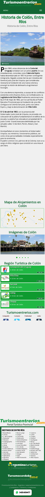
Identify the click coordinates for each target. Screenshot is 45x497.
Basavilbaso (7, 433)
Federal (33, 438)
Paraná (33, 447)
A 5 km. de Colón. (22, 285)
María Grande (35, 445)
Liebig (5, 445)
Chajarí (19, 435)
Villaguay (6, 459)
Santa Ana (34, 452)
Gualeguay (34, 440)
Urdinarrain (34, 454)
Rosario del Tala (36, 450)
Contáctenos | (15, 487)
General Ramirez (22, 440)
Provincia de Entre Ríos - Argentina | (14, 485)
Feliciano (6, 440)
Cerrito (5, 435)
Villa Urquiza (34, 457)
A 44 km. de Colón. (22, 268)
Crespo (33, 436)
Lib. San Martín (35, 443)
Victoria (33, 456)
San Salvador (21, 452)
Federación (20, 438)
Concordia (20, 436)
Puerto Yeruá (21, 450)
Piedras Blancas (8, 449)
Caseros (33, 433)
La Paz (5, 443)
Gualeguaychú (7, 442)
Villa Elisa (6, 457)
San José (5, 452)
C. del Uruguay (7, 436)
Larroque (20, 443)
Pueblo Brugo (35, 449)
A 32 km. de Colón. (22, 277)
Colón (32, 435)
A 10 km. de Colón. (22, 294)
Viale (18, 456)
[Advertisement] (22, 174)
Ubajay (19, 454)
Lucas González (21, 445)
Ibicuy (32, 442)
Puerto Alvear (7, 450)
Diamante (6, 438)
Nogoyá (5, 447)
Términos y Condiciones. (28, 487)
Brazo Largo (21, 433)
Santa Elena (6, 454)
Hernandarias (21, 442)
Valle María (6, 456)
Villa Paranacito (21, 457)
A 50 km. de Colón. (22, 303)
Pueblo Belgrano (22, 449)
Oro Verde (20, 447)
